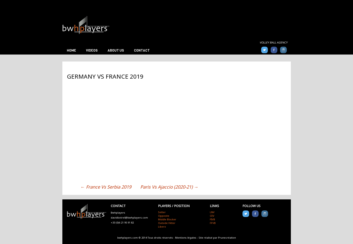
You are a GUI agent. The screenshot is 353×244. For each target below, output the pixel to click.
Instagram (283, 50)
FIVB (212, 219)
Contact (142, 50)
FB (274, 50)
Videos (92, 50)
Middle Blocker (167, 219)
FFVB (213, 223)
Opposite (163, 215)
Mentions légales (185, 237)
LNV (212, 212)
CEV (212, 215)
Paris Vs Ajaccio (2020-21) (169, 187)
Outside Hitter (166, 223)
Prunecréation (227, 237)
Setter (162, 212)
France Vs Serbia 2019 (105, 187)
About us (116, 50)
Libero (162, 226)
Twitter (264, 50)
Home (71, 50)
